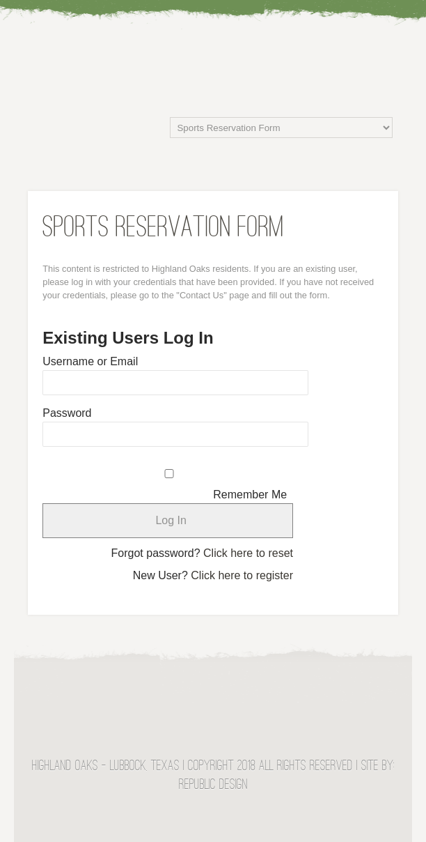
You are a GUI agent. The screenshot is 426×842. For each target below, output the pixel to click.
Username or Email (90, 361)
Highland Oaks (213, 44)
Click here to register (242, 575)
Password (66, 413)
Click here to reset (248, 553)
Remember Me (250, 494)
